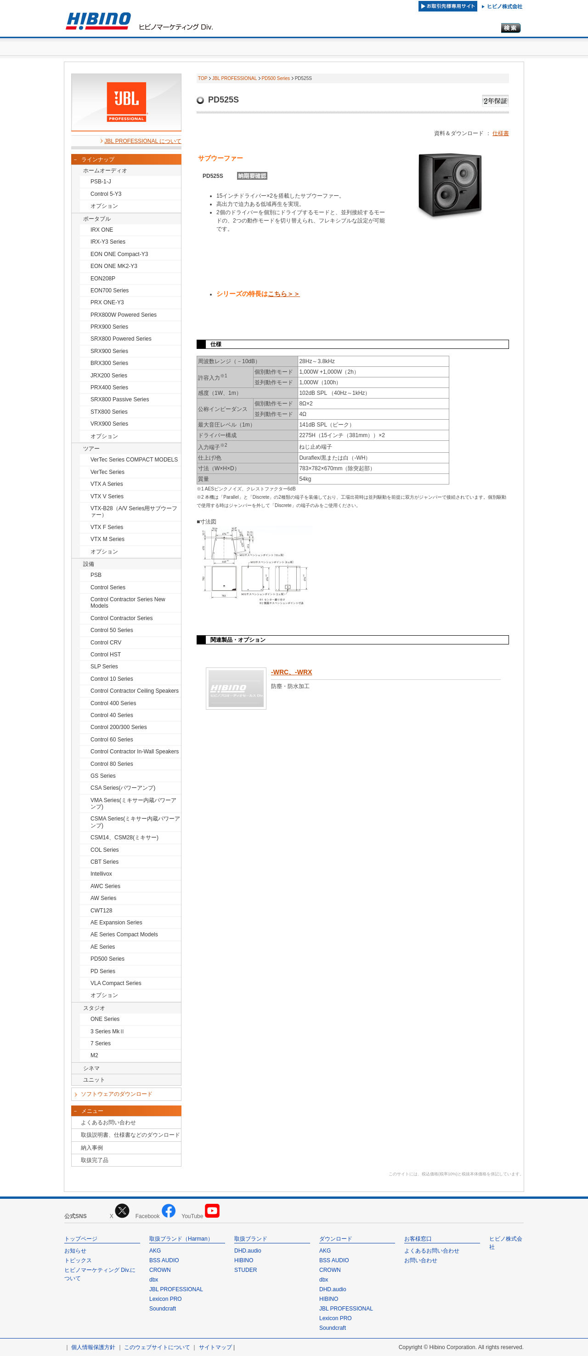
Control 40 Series (111, 715)
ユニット (94, 1080)
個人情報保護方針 (93, 1347)
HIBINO (243, 1260)
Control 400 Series (113, 703)
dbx (153, 1279)
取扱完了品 (94, 1160)
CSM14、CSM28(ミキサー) (124, 837)
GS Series (103, 776)
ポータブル (97, 219)
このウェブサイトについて (157, 1347)
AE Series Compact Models (124, 934)
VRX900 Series (109, 424)
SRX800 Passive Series (119, 399)
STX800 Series (109, 412)
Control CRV (105, 642)
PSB (96, 575)
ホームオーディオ (105, 170)
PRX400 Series (109, 387)
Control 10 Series (111, 679)
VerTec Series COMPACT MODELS (134, 459)
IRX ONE (101, 230)
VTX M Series (107, 539)
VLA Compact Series (115, 983)
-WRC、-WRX (291, 672)
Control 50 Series (111, 630)
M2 (94, 1055)
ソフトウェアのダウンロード (117, 1094)
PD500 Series (107, 959)
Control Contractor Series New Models (127, 602)
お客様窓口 (418, 1239)
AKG (155, 1251)
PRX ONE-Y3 (107, 302)
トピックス (78, 1260)
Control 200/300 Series (118, 727)
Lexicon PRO (165, 1299)
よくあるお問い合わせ (108, 1122)
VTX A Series (106, 484)
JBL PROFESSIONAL (234, 78)
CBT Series (104, 862)
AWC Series (105, 886)
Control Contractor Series (121, 618)
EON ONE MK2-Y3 (113, 266)
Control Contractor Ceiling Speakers (134, 691)
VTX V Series (107, 496)
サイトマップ (215, 1347)
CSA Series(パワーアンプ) (122, 788)
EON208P (102, 278)
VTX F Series (106, 527)
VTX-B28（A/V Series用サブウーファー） (133, 511)
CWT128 (101, 910)
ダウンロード (335, 1239)
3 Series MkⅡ (107, 1031)
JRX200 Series (108, 375)
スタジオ (94, 1008)
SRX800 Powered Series (121, 339)
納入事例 (92, 1148)
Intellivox (101, 874)
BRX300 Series (109, 363)
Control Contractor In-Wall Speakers (134, 751)
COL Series (104, 850)
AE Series (102, 947)
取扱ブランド (250, 1239)
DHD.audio (247, 1251)
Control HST (105, 654)
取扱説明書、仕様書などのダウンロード (130, 1135)
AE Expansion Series (116, 922)
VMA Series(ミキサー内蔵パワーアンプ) (133, 803)
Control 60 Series (111, 739)
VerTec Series (107, 472)
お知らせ (75, 1251)
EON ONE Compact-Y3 (119, 254)
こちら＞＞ (284, 293)
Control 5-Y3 (105, 194)
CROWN (160, 1270)
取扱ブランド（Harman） (181, 1239)
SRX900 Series (109, 351)
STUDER (245, 1270)
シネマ (91, 1068)
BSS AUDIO (164, 1260)
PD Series (102, 971)
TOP (202, 78)
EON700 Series (109, 290)
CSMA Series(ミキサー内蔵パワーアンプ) (135, 821)
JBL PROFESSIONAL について (142, 141)
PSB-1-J (100, 181)
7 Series (100, 1043)
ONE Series (104, 1019)
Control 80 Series (111, 764)
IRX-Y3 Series (107, 242)
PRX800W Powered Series (123, 315)
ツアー (91, 448)
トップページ (80, 1239)
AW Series (103, 898)
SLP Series (104, 666)
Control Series (107, 587)
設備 (88, 564)
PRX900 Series (109, 327)
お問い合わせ (420, 1260)
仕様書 (500, 133)
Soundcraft (162, 1308)
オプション (104, 206)
